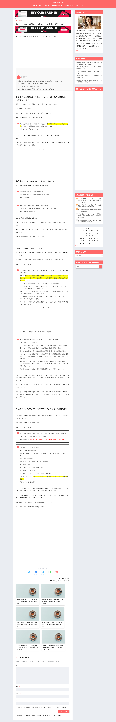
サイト (18, 676)
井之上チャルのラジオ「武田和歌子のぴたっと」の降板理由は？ (36, 89)
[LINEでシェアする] (50, 573)
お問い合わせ (79, 5)
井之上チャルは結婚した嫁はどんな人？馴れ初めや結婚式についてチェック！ (40, 81)
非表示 (24, 77)
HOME (35, 5)
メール (18, 668)
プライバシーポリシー (57, 717)
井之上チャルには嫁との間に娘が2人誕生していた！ (33, 83)
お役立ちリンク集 (69, 5)
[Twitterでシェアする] (29, 573)
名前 (18, 661)
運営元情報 (47, 717)
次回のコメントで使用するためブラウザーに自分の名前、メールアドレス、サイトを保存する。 (42, 682)
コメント (19, 641)
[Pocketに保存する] (56, 573)
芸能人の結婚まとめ (58, 2)
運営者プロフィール (57, 5)
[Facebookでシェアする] (35, 573)
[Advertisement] (43, 50)
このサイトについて (44, 5)
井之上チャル (57, 581)
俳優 (68, 578)
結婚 (68, 581)
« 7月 (76, 246)
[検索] (100, 267)
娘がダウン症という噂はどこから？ (30, 86)
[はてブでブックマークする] (42, 573)
